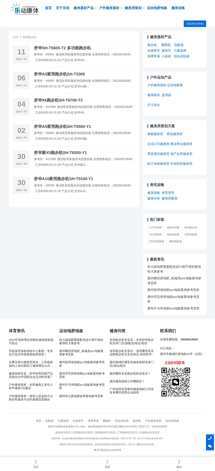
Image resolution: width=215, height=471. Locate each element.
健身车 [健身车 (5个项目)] (166, 50)
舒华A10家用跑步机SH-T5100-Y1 (63, 179)
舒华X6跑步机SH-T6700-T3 (58, 100)
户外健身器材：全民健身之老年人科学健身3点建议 (31, 386)
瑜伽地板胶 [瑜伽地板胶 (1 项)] (173, 234)
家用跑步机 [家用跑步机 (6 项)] (191, 227)
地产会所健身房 (181, 153)
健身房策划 (133, 8)
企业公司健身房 (158, 144)
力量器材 (63, 420)
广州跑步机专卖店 (127, 432)
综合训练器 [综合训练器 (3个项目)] (182, 56)
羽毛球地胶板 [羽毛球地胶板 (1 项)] (156, 241)
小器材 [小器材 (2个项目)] (166, 56)
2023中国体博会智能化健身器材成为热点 (31, 341)
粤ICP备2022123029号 (107, 450)
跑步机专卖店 (63, 432)
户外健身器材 (109, 8)
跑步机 (137, 420)
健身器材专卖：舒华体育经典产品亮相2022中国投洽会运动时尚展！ (31, 375)
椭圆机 (107, 420)
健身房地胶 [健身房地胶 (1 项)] (173, 227)
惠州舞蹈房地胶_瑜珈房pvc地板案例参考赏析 (81, 352)
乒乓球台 (153, 105)
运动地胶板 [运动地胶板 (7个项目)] (175, 85)
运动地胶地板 (157, 8)
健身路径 (153, 95)
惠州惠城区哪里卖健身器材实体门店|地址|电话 (132, 364)
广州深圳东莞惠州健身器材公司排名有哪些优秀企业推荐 (132, 391)
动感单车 (78, 420)
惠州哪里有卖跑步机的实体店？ (130, 373)
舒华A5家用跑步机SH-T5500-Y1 (62, 126)
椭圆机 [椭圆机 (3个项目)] (166, 45)
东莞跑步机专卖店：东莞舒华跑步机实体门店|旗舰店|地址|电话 (132, 341)
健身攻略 (178, 8)
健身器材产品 (84, 8)
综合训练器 (122, 420)
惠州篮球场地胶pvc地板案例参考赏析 (173, 290)
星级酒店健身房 (158, 153)
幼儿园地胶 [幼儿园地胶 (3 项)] (155, 234)
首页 (48, 8)
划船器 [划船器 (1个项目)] (179, 45)
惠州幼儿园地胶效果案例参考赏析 (81, 396)
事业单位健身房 (181, 144)
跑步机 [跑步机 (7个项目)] (152, 45)
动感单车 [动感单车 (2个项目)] (153, 50)
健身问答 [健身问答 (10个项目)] (153, 198)
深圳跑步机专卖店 (105, 432)
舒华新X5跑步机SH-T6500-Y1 (60, 152)
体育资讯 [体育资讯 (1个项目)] (168, 192)
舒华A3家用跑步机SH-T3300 (59, 74)
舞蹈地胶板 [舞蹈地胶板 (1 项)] (175, 241)
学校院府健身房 (181, 163)
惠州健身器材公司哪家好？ (127, 381)
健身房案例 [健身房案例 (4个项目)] (169, 198)
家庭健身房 (155, 134)
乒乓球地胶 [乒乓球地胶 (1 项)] (155, 227)
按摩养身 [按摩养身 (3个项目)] (153, 56)
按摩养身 (93, 420)
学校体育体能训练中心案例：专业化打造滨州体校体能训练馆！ (31, 352)
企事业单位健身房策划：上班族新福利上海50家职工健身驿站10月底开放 (31, 364)
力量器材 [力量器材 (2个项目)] (180, 50)
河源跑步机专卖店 (149, 432)
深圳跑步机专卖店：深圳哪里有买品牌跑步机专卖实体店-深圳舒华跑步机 (132, 352)
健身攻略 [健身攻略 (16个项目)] (153, 192)
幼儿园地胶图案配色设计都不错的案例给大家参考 (81, 341)
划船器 (49, 420)
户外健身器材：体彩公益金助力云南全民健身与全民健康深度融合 (31, 398)
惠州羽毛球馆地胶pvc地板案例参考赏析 (82, 375)
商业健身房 (174, 134)
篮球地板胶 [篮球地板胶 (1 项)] (191, 234)
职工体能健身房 (158, 163)
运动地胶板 (172, 420)
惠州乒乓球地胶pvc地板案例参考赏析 (173, 308)
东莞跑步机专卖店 (83, 432)
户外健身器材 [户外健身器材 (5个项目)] (156, 85)
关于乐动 (62, 8)
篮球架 (166, 95)
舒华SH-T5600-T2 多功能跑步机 (62, 48)
